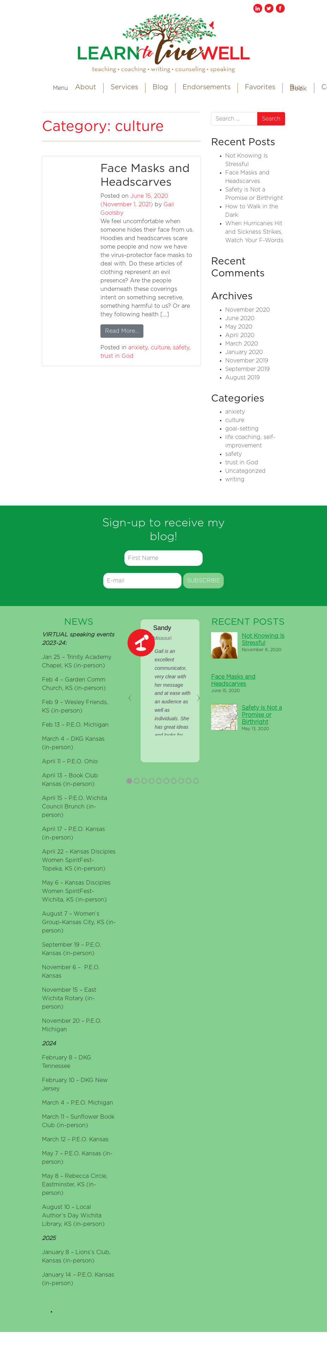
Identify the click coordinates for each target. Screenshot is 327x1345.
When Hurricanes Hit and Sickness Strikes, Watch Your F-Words (254, 232)
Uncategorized (245, 471)
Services (124, 87)
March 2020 (241, 344)
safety (181, 347)
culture (160, 347)
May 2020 (238, 327)
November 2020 (247, 310)
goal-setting (242, 429)
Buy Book (298, 88)
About (85, 87)
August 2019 (242, 377)
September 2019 (247, 369)
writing (235, 479)
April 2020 (239, 335)
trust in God (117, 356)
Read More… (124, 330)
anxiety (138, 347)
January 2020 (244, 352)
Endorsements (206, 87)
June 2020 (239, 318)
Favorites (260, 87)
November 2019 (246, 360)
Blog (160, 87)
